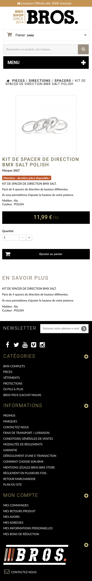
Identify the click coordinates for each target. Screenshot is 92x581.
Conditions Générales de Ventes (28, 438)
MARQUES (10, 421)
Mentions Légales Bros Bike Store (29, 467)
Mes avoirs (11, 516)
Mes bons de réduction (21, 534)
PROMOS (9, 415)
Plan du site (12, 484)
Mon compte (20, 495)
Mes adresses (13, 522)
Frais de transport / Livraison (26, 433)
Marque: (7, 170)
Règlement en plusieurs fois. (25, 473)
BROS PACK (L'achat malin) (22, 395)
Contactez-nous (16, 427)
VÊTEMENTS (11, 377)
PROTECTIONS (12, 383)
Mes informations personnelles (28, 528)
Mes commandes (15, 505)
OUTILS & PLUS (13, 389)
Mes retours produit (19, 511)
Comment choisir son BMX (23, 461)
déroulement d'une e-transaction (29, 455)
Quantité (7, 231)
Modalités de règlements (23, 444)
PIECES (7, 372)
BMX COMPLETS (14, 366)
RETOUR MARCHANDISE (19, 479)
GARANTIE (10, 450)
